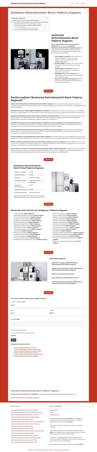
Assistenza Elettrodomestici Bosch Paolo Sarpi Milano (28, 354)
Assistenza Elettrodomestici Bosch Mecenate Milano (25, 435)
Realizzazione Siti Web (42, 450)
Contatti (83, 3)
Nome (12, 310)
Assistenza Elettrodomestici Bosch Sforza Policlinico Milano (26, 412)
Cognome (51, 310)
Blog (77, 3)
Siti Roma (51, 450)
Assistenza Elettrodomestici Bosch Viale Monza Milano (25, 417)
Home (72, 3)
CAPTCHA (13, 335)
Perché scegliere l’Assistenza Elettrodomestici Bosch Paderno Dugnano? (30, 22)
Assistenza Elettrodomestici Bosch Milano (28, 3)
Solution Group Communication (61, 450)
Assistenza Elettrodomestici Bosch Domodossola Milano (26, 437)
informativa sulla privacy (21, 330)
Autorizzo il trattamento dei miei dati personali (23, 333)
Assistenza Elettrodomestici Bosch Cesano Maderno (24, 410)
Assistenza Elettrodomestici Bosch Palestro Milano (27, 351)
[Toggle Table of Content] (46, 18)
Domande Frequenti (21, 26)
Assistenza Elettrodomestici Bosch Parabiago (26, 356)
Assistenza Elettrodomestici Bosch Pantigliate (26, 352)
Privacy (52, 412)
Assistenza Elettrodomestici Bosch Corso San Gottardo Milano (27, 421)
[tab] (68, 263)
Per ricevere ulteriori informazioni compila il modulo (28, 28)
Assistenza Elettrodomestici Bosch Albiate (22, 426)
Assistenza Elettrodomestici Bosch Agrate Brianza (24, 440)
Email (12, 313)
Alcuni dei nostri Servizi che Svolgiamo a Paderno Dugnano (28, 25)
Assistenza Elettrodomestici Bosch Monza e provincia (25, 414)
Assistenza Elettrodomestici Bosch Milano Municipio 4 (25, 424)
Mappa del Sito (54, 410)
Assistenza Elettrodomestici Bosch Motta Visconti (24, 442)
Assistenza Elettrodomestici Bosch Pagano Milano (27, 349)
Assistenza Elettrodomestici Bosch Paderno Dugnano (26, 20)
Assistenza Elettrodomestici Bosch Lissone (22, 428)
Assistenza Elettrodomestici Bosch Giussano (22, 433)
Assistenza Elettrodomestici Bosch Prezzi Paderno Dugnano (28, 23)
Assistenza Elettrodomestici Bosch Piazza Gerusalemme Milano (28, 430)
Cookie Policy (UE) (54, 414)
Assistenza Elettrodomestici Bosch (20, 394)
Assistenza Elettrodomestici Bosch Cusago (22, 419)
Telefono (52, 313)
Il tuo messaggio (15, 319)
